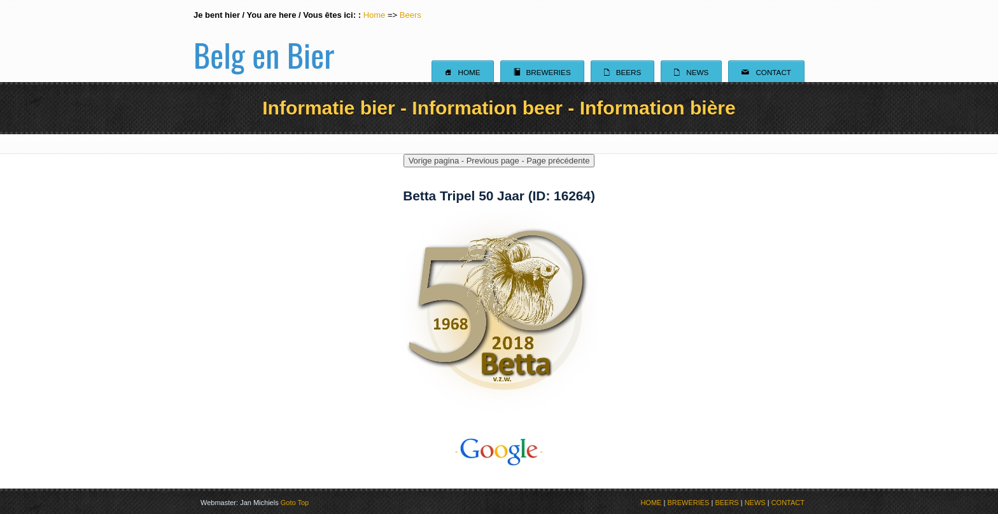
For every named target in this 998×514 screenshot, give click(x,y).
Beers (410, 15)
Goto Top (295, 502)
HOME (650, 502)
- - (499, 451)
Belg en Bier (263, 41)
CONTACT (788, 502)
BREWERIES (688, 502)
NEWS (755, 502)
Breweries (542, 71)
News (691, 71)
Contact (766, 71)
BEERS (726, 502)
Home (374, 15)
